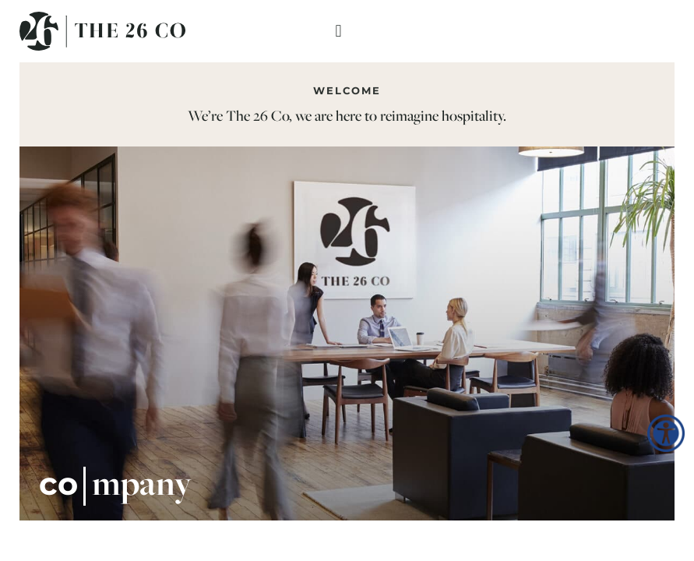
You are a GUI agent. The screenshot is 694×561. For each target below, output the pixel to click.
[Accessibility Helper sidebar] (666, 433)
